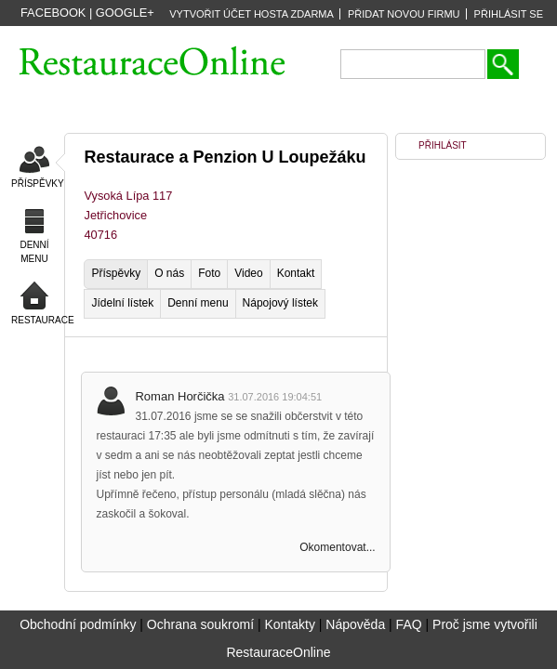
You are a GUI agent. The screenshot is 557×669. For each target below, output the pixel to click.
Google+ (125, 13)
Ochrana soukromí (200, 624)
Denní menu (197, 302)
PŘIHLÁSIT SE (508, 14)
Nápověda (355, 624)
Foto (209, 273)
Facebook (53, 13)
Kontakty (289, 624)
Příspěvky (115, 273)
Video (248, 273)
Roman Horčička (181, 396)
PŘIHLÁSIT (442, 145)
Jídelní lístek (122, 302)
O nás (169, 273)
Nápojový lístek (280, 302)
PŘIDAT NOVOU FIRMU (404, 14)
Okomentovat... (337, 547)
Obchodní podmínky (78, 624)
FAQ (409, 624)
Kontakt (296, 273)
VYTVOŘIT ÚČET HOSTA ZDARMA (251, 14)
